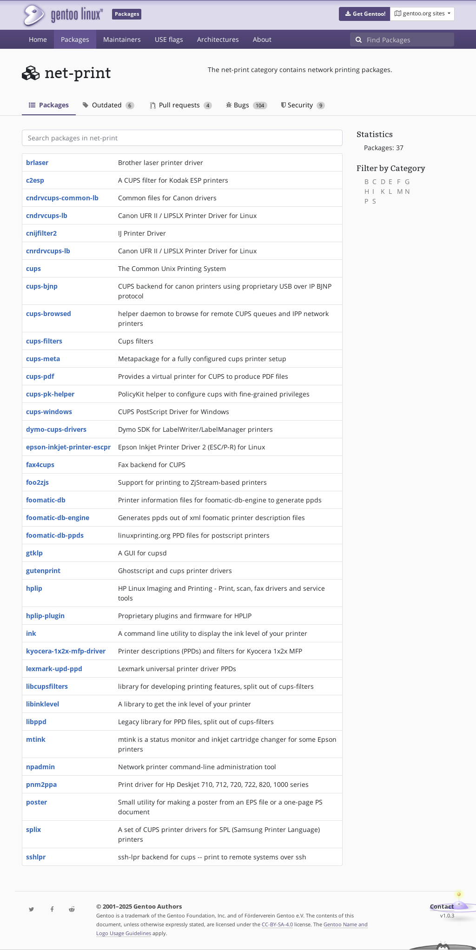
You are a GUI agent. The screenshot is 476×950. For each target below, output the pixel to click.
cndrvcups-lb (46, 215)
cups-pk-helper (50, 393)
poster (36, 802)
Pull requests (181, 104)
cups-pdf (40, 376)
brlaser (37, 162)
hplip (34, 588)
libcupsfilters (47, 686)
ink (31, 633)
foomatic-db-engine (57, 517)
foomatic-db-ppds (55, 535)
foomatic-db (46, 499)
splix (33, 829)
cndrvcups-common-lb (62, 197)
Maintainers (122, 39)
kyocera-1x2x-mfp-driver (66, 651)
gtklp (34, 552)
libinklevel (42, 703)
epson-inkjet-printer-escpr (68, 446)
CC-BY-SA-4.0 (277, 924)
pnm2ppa (41, 784)
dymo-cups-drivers (56, 429)
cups (33, 268)
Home (38, 39)
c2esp (35, 180)
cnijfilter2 (41, 233)
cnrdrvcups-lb (48, 250)
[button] (364, 14)
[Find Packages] (410, 39)
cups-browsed (48, 313)
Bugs (246, 104)
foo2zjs (37, 482)
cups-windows (49, 411)
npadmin (40, 766)
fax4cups (40, 464)
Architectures (218, 39)
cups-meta (43, 358)
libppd (36, 721)
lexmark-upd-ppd (54, 668)
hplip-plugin (45, 615)
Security (303, 104)
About (262, 39)
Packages (75, 39)
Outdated (108, 104)
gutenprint (43, 570)
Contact (442, 906)
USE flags (169, 39)
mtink (36, 739)
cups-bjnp (42, 286)
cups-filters (44, 340)
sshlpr (36, 856)
